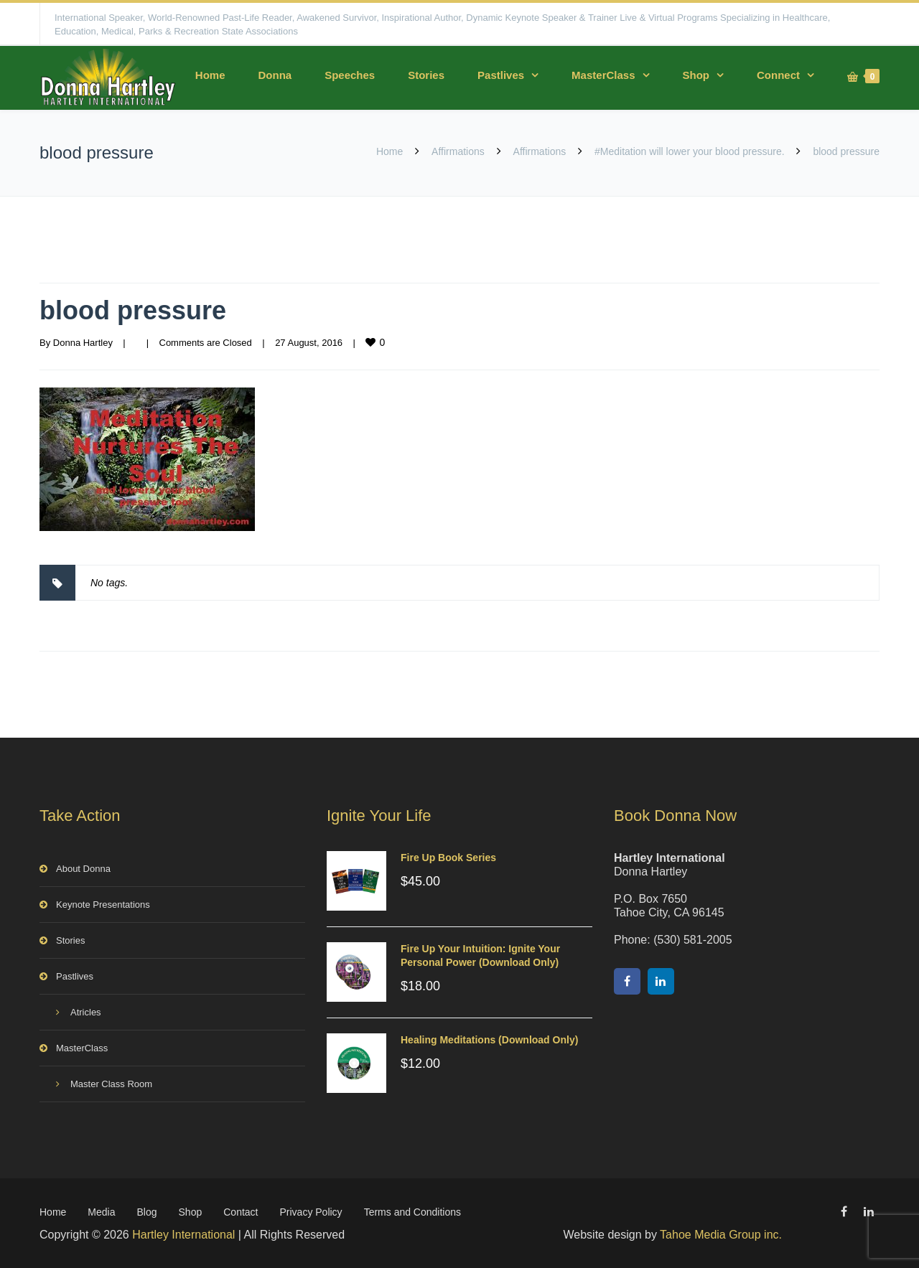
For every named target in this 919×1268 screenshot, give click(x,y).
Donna (274, 75)
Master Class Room (111, 1084)
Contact (240, 1212)
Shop (696, 75)
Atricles (85, 1012)
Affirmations (458, 151)
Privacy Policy (310, 1212)
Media (101, 1212)
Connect (778, 75)
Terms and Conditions (412, 1212)
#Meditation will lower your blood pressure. (689, 151)
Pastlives (500, 75)
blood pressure (132, 310)
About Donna (83, 868)
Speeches (350, 75)
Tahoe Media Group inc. (721, 1235)
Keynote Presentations (103, 904)
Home (210, 75)
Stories (426, 75)
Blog (147, 1212)
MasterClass (603, 75)
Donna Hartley (83, 342)
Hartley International (183, 1235)
